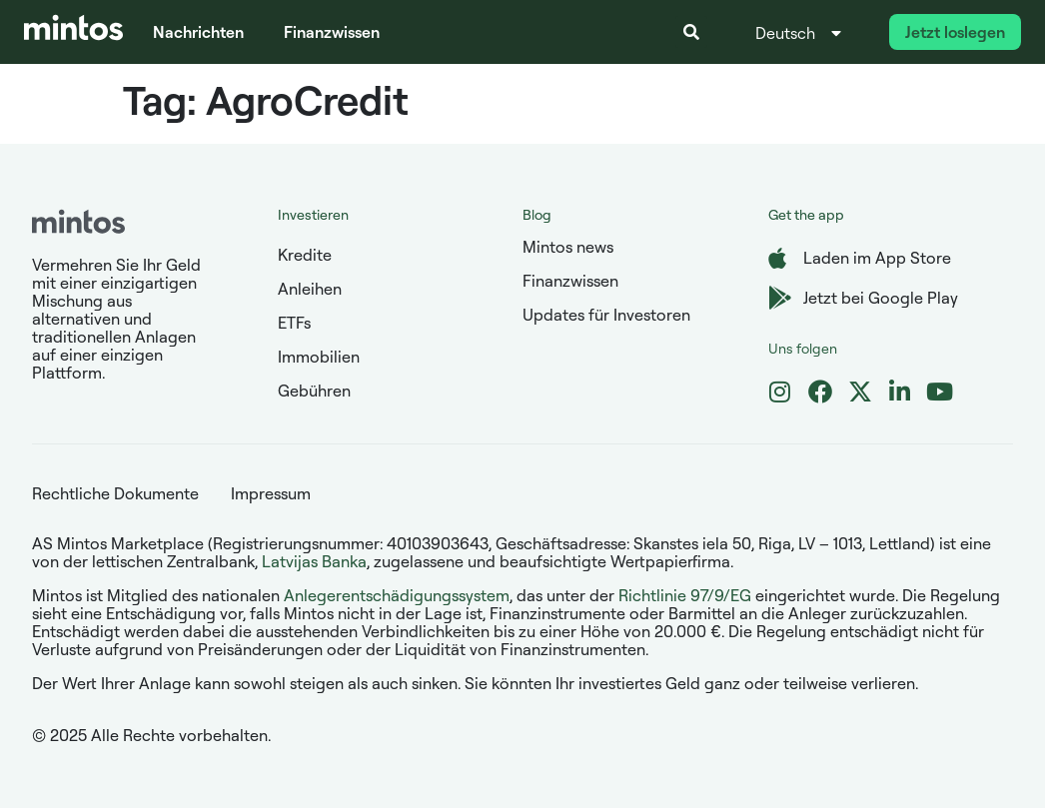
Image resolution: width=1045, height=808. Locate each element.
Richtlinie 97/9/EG (684, 595)
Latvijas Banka (314, 561)
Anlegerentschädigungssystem (397, 595)
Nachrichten (198, 32)
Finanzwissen (332, 32)
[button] (691, 32)
